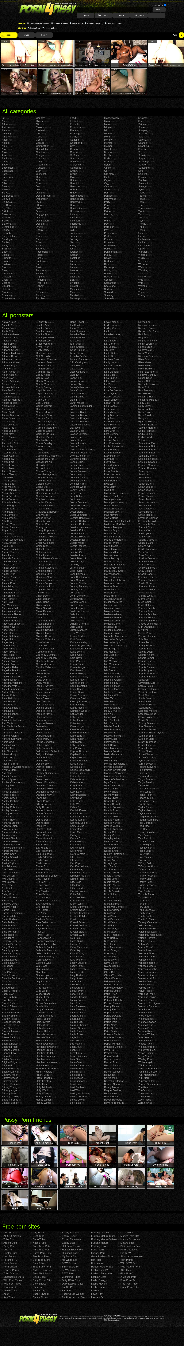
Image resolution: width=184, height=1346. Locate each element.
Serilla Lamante (147, 549)
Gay (72, 146)
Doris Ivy (41, 826)
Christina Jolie (44, 570)
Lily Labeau (110, 346)
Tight (141, 211)
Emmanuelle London (47, 875)
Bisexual (6, 214)
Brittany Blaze (9, 1093)
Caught (6, 286)
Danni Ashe (42, 717)
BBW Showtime (70, 1270)
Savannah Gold (147, 521)
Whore (142, 276)
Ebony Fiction (40, 1297)
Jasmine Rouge (79, 418)
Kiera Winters (77, 854)
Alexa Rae (7, 440)
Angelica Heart (10, 673)
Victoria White (146, 1034)
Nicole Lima (110, 878)
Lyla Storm (110, 486)
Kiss (72, 248)
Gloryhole (75, 164)
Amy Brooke (9, 595)
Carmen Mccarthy (46, 427)
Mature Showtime (130, 1239)
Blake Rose (8, 975)
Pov (106, 230)
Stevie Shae (145, 720)
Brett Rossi (8, 1034)
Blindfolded (8, 226)
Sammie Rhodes (147, 458)
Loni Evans (110, 424)
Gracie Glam (43, 1006)
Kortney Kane (77, 900)
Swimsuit (143, 183)
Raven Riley (111, 1096)
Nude (107, 158)
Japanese (75, 233)
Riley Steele (145, 368)
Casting (6, 282)
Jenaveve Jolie (78, 458)
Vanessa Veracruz (148, 972)
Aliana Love (8, 480)
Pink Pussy (110, 1040)
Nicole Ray (110, 885)
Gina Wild (41, 990)
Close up (41, 127)
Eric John (41, 882)
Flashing (40, 295)
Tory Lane (143, 906)
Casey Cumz (43, 449)
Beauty (6, 189)
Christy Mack (43, 586)
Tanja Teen (144, 773)
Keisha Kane (77, 779)
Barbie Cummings (12, 913)
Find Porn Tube (129, 1283)
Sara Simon (145, 477)
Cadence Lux (43, 353)
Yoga (141, 292)
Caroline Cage (44, 430)
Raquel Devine (112, 1090)
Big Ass (6, 192)
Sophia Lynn (145, 661)
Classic (40, 121)
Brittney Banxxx (10, 1102)
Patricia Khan (111, 997)
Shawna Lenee (146, 567)
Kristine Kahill (77, 916)
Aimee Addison (10, 381)
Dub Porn (8, 1249)
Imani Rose (76, 328)
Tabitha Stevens (147, 766)
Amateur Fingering (95, 23)
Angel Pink (8, 648)
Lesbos (95, 1290)
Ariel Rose (7, 760)
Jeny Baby (76, 496)
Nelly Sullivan (111, 844)
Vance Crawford (147, 947)
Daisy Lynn (42, 679)
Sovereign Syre (147, 682)
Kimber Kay (76, 869)
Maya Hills (110, 595)
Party (107, 202)
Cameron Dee (44, 362)
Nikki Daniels (111, 919)
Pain (106, 192)
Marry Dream (111, 574)
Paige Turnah (111, 984)
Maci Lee (109, 490)
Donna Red (42, 822)
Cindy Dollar (43, 598)
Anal (4, 139)
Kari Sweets (77, 670)
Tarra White (144, 791)
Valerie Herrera (146, 938)
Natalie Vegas (112, 826)
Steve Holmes (146, 717)
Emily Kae (41, 863)
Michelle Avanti (112, 679)
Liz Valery (109, 384)
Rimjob (108, 273)
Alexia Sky (8, 446)
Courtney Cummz (45, 654)
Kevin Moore (77, 832)
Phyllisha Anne (112, 1037)
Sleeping (143, 130)
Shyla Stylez (145, 592)
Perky (107, 208)
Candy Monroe (44, 384)
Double (40, 223)
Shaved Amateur (61, 23)
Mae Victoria (111, 518)
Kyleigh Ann (76, 944)
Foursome (75, 127)
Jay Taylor (75, 427)
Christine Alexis (44, 577)
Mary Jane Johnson (115, 580)
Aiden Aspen (9, 374)
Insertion (75, 220)
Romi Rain (144, 387)
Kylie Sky (75, 950)
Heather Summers (46, 1056)
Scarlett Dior (145, 527)
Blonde (6, 230)
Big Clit (6, 198)
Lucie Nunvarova (113, 446)
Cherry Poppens (45, 530)
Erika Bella (42, 894)
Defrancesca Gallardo (48, 751)
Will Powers (145, 1065)
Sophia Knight (146, 654)
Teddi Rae (144, 826)
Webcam (143, 267)
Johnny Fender (78, 586)
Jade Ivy (74, 374)
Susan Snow (145, 751)
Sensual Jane (146, 542)
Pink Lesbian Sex (130, 1246)
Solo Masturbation (115, 23)
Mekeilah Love (112, 608)
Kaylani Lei (76, 766)
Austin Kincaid (10, 857)
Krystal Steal (77, 931)
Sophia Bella (145, 648)
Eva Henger (42, 906)
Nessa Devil (111, 847)
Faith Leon (42, 925)
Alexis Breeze (9, 452)
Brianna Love (9, 1053)
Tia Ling (142, 860)
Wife (140, 279)
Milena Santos (112, 707)
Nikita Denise (111, 903)
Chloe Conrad (43, 539)
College (40, 142)
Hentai (73, 189)
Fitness (40, 292)
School (108, 279)
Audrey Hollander (11, 841)
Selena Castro (146, 539)
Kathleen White (78, 710)
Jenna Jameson (79, 468)
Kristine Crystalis (79, 913)
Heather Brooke (45, 1050)
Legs (73, 273)
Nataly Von (110, 835)
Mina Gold (110, 717)
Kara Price (76, 661)
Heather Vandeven (46, 1062)
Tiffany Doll (144, 863)
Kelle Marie (76, 782)
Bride (5, 251)
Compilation (42, 149)
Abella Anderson (11, 334)
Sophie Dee (145, 664)
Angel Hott (8, 639)
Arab (4, 149)
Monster (108, 142)
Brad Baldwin (9, 997)
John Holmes (77, 574)
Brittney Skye (43, 322)
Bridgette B (8, 1056)
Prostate (109, 242)
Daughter (41, 192)
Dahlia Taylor (43, 673)
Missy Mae (110, 732)
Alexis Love (8, 465)
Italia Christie (77, 346)
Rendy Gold (145, 350)
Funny (73, 136)
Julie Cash (76, 626)
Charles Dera (43, 502)
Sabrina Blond (146, 424)
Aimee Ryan (9, 384)
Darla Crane (43, 732)
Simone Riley (145, 611)
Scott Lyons (144, 533)
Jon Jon (74, 592)
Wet (140, 273)
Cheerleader (9, 298)
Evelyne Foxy (43, 919)
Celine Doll (42, 486)
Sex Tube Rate (41, 1256)
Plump (107, 220)
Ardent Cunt (10, 1242)
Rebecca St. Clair (148, 331)
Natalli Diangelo (113, 829)
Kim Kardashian (79, 866)
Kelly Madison (78, 794)
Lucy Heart (110, 455)
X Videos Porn (128, 1276)
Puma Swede (111, 1056)
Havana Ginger (44, 1043)
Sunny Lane (145, 745)
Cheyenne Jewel (45, 536)
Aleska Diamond (11, 415)
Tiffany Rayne (146, 872)
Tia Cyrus (143, 854)
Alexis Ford (8, 462)
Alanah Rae (8, 396)
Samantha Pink (146, 446)
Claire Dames (43, 611)
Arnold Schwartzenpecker (16, 766)
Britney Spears (10, 1081)
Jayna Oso (76, 446)
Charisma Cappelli (46, 493)
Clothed (40, 130)
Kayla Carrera (78, 757)
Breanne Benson (11, 1022)
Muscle (108, 149)
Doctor (39, 211)
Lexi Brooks (76, 1078)
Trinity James (145, 913)
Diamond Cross (44, 785)
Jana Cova (76, 390)
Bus (4, 267)
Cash (5, 279)
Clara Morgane (44, 620)
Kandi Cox (76, 654)
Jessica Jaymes (79, 527)
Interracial (75, 223)
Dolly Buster (43, 807)
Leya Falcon (111, 322)
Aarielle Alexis (10, 325)
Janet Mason (77, 402)
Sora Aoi (143, 679)
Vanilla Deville (146, 981)
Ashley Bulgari (10, 791)
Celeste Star (43, 483)
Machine (75, 289)
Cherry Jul (41, 527)
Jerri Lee (75, 499)
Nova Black (110, 962)
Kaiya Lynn (76, 651)
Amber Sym (8, 580)
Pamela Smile (112, 990)
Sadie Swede (145, 437)
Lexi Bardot (76, 1068)
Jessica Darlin (78, 521)
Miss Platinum (112, 729)
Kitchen (74, 251)
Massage (75, 298)
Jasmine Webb (78, 421)
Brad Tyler (7, 1000)
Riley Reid (144, 365)
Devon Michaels (45, 782)
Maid (73, 292)
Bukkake (6, 264)
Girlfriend (75, 155)
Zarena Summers (148, 1084)
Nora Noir (109, 956)
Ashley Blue (8, 785)
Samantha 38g (146, 443)
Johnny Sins (77, 589)
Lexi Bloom (76, 1074)
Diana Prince (43, 801)
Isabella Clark (77, 334)
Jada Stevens (77, 368)
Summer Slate (146, 738)
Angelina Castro (11, 676)
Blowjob (6, 233)
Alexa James (9, 430)
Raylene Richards (114, 1102)
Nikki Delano (111, 922)
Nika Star (109, 897)
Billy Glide (7, 972)
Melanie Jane (111, 611)
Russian (108, 276)
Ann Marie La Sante (13, 726)
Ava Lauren (8, 882)
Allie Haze (7, 511)
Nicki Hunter (111, 857)
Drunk (39, 226)
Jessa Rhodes (78, 505)
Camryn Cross (44, 368)
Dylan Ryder (43, 835)
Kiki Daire (75, 857)
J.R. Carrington (78, 362)
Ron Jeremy (145, 390)
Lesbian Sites (98, 1276)
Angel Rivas (8, 651)
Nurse (107, 161)
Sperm (142, 149)
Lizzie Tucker (111, 396)
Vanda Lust (144, 950)
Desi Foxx (41, 770)
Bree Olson (8, 1028)
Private (108, 239)
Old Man (109, 174)
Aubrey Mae (8, 835)
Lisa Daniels (111, 371)
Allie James (8, 514)
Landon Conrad (78, 997)
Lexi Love (75, 1084)
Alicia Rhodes (9, 493)
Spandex (143, 142)
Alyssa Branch (10, 549)
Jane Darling (77, 396)
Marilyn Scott (111, 561)
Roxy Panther (146, 409)
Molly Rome (111, 757)
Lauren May (76, 1022)
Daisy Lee (41, 676)
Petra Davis (110, 1031)
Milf (106, 130)
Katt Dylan (76, 742)
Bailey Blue (8, 894)
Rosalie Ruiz (145, 393)
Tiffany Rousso (146, 875)
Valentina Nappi (147, 931)
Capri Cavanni (44, 393)
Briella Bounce (10, 1059)
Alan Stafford (9, 390)
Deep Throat (43, 195)
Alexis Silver (9, 471)
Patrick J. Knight (113, 1000)
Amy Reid (7, 602)
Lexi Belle (75, 1071)
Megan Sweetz (112, 605)
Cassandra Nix (44, 462)
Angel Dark (8, 633)
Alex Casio (8, 421)
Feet (38, 267)
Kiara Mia (75, 844)
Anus (5, 146)
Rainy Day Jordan (114, 1081)
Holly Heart (42, 1084)
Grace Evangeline (46, 1003)
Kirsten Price (77, 878)
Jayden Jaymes (79, 434)
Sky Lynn (143, 630)
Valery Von (144, 944)
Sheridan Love (146, 586)
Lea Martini (76, 1043)
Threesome (144, 208)
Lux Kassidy (111, 477)
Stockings (143, 161)
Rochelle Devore (147, 384)
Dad (38, 186)
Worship (142, 286)
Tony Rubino (145, 897)
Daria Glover (43, 729)
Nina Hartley (111, 938)
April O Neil (8, 748)
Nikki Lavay (110, 928)
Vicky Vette (144, 1015)
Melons (108, 124)
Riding (107, 270)
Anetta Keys (8, 626)
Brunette (6, 258)
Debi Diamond (44, 748)
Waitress (143, 264)
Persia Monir (111, 1018)
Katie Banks (77, 717)
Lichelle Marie (112, 334)
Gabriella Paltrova (46, 950)
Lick (72, 279)
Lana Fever (76, 990)
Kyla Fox (75, 938)
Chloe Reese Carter (47, 558)
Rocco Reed (145, 378)
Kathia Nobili (77, 707)
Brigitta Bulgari (10, 1062)
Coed (39, 139)
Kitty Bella (75, 882)
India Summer (78, 331)
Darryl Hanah (43, 735)
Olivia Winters (112, 978)
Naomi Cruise (111, 801)
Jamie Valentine (79, 387)
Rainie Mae (110, 1078)
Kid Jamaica (77, 847)
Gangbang (76, 142)
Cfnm (5, 292)
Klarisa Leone (77, 891)
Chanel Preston (44, 490)
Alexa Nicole (9, 437)
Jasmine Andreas (79, 409)
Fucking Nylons (99, 1246)
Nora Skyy (110, 959)
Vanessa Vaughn (147, 969)
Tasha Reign (145, 794)
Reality (108, 258)
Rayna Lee (144, 322)
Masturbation (111, 118)
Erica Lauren (43, 888)
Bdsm (5, 183)
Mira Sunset (111, 723)
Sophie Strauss (146, 676)
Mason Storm (111, 586)
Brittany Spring (10, 1099)
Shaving (108, 295)
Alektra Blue (8, 406)
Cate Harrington (45, 474)
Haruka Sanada (44, 1040)
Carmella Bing (44, 415)
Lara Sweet (76, 1009)
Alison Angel (9, 505)
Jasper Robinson (79, 424)
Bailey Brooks (9, 897)
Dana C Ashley (44, 686)
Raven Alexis (111, 1093)
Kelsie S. (75, 807)
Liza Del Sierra (112, 390)
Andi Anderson (10, 617)
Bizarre (6, 217)
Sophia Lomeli (146, 658)
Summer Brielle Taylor (150, 732)
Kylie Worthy (77, 953)
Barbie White (9, 916)
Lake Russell (77, 984)
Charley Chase (44, 505)
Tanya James (145, 779)
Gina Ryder (42, 987)
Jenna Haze (77, 465)
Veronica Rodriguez (149, 1003)
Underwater (144, 239)
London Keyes (112, 421)
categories (139, 15)
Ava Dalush (8, 875)
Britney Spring (10, 1084)
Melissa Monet (112, 623)
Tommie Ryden (146, 894)
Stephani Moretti (147, 710)
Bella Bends (8, 925)
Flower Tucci (43, 934)
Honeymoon (77, 198)
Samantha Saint (147, 452)
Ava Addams (9, 866)
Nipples (108, 155)
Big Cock (7, 202)
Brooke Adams (44, 325)
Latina (73, 267)
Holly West (42, 1093)
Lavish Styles (77, 1028)
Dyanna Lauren (44, 832)
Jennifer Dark (77, 480)
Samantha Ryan (147, 449)
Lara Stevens (77, 1006)
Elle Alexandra (44, 850)
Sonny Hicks (145, 645)
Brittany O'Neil (10, 1096)
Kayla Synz (76, 763)
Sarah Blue (144, 483)
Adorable (7, 124)
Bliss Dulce (8, 981)
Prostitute (109, 245)
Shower (142, 118)
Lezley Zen (110, 328)
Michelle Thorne (113, 692)
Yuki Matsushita (147, 1074)
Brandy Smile (9, 1015)
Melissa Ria (110, 626)
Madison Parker (113, 508)
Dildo (39, 205)
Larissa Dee (77, 1012)
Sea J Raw (144, 536)
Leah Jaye (76, 1046)
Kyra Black (76, 956)
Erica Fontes (43, 885)
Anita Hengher (10, 714)
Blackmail (7, 223)
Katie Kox (75, 723)
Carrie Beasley (44, 443)
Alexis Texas (9, 474)
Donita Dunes (43, 813)
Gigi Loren (41, 981)
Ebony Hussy (69, 1236)
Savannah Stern (147, 524)
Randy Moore (111, 1087)
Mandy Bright (111, 530)
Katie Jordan (77, 720)
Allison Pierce (9, 527)
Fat (38, 264)
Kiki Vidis (75, 860)
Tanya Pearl (145, 782)
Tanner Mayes (146, 776)
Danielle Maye (44, 714)
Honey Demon (44, 1096)
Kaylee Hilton (77, 773)
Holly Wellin (42, 1090)
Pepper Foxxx (112, 1012)
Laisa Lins (75, 981)
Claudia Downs (44, 630)
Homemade (76, 195)
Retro (107, 264)
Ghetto (74, 152)
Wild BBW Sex (128, 1263)
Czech (39, 183)
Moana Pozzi (111, 751)
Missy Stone (111, 742)
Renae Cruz (145, 346)
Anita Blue (7, 704)
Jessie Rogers (78, 546)
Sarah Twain (145, 499)
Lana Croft (76, 987)
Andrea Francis (10, 620)
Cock (39, 136)
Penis (107, 205)
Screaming (110, 282)
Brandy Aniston (10, 1012)
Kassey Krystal (78, 701)
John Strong (77, 580)
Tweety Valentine (147, 922)
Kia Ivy (74, 835)
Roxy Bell (143, 402)
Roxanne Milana (147, 399)
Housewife (76, 202)
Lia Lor (108, 331)
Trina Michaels (146, 910)
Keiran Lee (76, 776)
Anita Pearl (8, 717)
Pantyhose (110, 198)
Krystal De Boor (79, 925)
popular (85, 15)
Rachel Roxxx (112, 1062)
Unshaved (144, 245)
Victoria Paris (145, 1025)
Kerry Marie (76, 829)
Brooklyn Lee (43, 340)
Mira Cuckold (111, 720)
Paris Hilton (110, 994)
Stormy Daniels (146, 723)
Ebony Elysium (41, 1294)
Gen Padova (43, 959)
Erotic (39, 236)
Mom (107, 136)
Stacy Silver (145, 701)
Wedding (143, 270)
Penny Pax (110, 1009)
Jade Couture (77, 371)
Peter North (110, 1025)
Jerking (74, 239)
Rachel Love (111, 1059)
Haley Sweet (43, 1022)
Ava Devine (8, 878)
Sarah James (145, 486)
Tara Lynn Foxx (147, 788)
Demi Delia (42, 760)
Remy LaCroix (146, 343)
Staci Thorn (144, 695)
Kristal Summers (79, 906)
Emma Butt (42, 866)
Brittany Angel (9, 1090)
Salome (142, 440)
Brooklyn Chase (45, 337)
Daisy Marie (42, 682)
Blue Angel (8, 987)
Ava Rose (7, 885)
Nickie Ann (110, 860)
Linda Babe (110, 353)
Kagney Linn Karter (81, 648)
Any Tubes (39, 1232)
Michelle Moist (112, 686)
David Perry (42, 738)
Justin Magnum (78, 630)
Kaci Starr (75, 639)
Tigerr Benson (146, 885)
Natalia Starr (111, 813)
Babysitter (7, 167)
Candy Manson (44, 381)
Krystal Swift (77, 934)
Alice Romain (9, 490)
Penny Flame (111, 1006)
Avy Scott (7, 891)
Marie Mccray (111, 558)
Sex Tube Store (41, 1259)
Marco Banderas (113, 539)
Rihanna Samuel (147, 356)
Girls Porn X (127, 1273)
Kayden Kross (78, 754)
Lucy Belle (110, 449)
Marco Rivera (111, 542)
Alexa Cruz (8, 427)
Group (73, 174)
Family (39, 258)
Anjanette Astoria (11, 720)
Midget (108, 127)
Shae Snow (144, 555)
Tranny (142, 223)
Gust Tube (38, 1236)
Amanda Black (10, 558)
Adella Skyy (8, 343)
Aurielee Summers (12, 847)
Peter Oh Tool (112, 1028)
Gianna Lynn (43, 975)
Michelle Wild (111, 695)
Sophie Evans (146, 667)
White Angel (145, 1062)
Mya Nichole (111, 791)
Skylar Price (145, 633)
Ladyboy (75, 261)
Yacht (141, 289)
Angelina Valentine (12, 682)
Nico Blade (110, 866)
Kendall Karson (78, 810)
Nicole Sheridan (113, 888)
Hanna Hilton (43, 1031)
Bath (4, 174)
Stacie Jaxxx (145, 698)
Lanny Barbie (77, 1000)
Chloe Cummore (45, 542)
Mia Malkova (111, 661)
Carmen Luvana (45, 424)
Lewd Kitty (97, 1294)
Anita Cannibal (10, 707)
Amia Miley (8, 586)
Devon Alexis (43, 776)
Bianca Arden (9, 953)
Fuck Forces (10, 1263)
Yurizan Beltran (146, 1081)
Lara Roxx (75, 1003)
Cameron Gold (44, 365)
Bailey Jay (7, 900)
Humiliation (76, 208)
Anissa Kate (8, 695)
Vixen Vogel (145, 1056)
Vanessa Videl (146, 975)
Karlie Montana (78, 686)
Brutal (5, 261)
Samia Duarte (146, 455)
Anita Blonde (9, 701)
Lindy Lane (110, 362)
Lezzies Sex (98, 1297)
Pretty (107, 236)
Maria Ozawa (111, 549)
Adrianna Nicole (11, 362)
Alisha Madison (10, 502)
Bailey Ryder (9, 906)
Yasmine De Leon (148, 1071)
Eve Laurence (43, 916)
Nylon (107, 164)
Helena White (43, 1065)
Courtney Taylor (45, 661)
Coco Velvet (42, 642)
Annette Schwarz (11, 738)
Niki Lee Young (112, 900)
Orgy (107, 183)
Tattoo (141, 192)
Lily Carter (110, 343)
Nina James (111, 941)
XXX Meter (126, 1270)
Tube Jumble (10, 1273)
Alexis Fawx (8, 458)
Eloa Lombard (44, 854)
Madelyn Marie (112, 499)
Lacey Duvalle (78, 962)
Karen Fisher (77, 664)
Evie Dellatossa (44, 922)
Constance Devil (45, 648)
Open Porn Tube (129, 1287)
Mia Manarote (112, 664)
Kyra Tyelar (76, 959)
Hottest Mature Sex (102, 1266)
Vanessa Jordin (147, 962)
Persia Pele (110, 1022)
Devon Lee (42, 779)
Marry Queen (111, 577)
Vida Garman (145, 1037)
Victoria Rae (145, 1031)
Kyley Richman (78, 947)
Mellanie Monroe (113, 630)
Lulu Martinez (111, 465)
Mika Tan (109, 698)
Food (73, 118)
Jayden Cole (77, 430)
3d (3, 118)
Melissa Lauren (112, 620)
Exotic (39, 245)
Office (107, 167)
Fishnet (40, 286)
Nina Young (110, 950)
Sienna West (145, 595)
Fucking (74, 133)
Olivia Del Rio (111, 972)
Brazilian (6, 248)
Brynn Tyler (42, 346)
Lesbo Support (99, 1287)
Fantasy (40, 261)
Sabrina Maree (146, 427)
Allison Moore (9, 524)
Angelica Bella (10, 667)
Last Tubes (9, 1256)
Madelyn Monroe (113, 502)
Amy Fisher (8, 598)
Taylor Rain (144, 807)
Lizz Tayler (110, 393)
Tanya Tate (144, 785)
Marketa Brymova (114, 564)
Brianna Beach (10, 1043)
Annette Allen (9, 735)
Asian (5, 152)
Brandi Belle (8, 1003)
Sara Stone (144, 480)
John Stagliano (78, 577)
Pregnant (109, 233)
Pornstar (109, 226)
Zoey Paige (144, 1099)
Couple (40, 158)
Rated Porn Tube (42, 1253)
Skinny (142, 124)
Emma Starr (42, 872)
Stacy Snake (145, 704)
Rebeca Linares (147, 325)
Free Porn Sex (128, 1280)
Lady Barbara (77, 975)
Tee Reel (143, 829)
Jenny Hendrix (78, 490)
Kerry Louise (77, 826)
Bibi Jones (7, 966)
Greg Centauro (44, 1009)
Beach (5, 186)
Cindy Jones (43, 605)
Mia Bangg (110, 648)
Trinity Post (144, 916)
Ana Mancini (9, 605)
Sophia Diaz (145, 651)
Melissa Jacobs (112, 617)
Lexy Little (75, 1102)
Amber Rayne (9, 577)
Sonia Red (144, 642)
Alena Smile (8, 412)
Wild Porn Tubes (12, 1280)
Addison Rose (10, 340)
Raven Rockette (113, 1099)
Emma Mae (42, 869)
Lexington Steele (79, 1093)
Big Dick (6, 205)
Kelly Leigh (76, 791)
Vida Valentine (146, 1040)
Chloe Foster (43, 549)
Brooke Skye (43, 334)
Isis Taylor (75, 343)
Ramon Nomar (112, 1084)
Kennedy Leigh (78, 822)
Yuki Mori (143, 1078)
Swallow (142, 180)
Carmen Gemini (45, 418)
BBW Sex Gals (70, 1266)
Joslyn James (77, 605)
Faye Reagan (43, 928)
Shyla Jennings (146, 589)
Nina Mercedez (112, 947)
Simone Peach (146, 608)
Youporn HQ (10, 1287)
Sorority (142, 139)
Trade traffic (116, 1315)
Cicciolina (41, 592)
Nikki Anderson (112, 910)
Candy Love (42, 378)
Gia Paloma (42, 969)
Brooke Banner (44, 328)
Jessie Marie (77, 542)
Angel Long (8, 642)
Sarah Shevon (146, 496)
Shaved (108, 292)
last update (103, 15)
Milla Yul (109, 714)
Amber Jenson (10, 570)
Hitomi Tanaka (44, 1078)
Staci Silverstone (147, 692)
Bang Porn (9, 1246)
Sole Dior (143, 639)
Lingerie (74, 282)
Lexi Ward (75, 1090)
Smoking (143, 133)
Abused (6, 121)
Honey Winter (43, 1102)
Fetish (39, 273)
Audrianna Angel (11, 844)
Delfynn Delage (44, 754)
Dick (38, 202)
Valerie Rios (145, 941)
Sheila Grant (145, 583)
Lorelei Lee (110, 437)
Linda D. (109, 356)
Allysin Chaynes (11, 536)
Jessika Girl (76, 552)
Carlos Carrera (44, 406)
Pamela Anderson (114, 987)
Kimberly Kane (78, 875)
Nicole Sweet (111, 891)
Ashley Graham (10, 801)
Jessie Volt (76, 549)
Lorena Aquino (112, 440)
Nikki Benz (110, 913)
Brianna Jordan (10, 1050)
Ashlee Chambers (12, 782)
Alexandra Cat (10, 443)
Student (142, 174)
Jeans (73, 236)
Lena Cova (76, 1062)
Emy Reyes (42, 878)
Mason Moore (112, 583)
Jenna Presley (78, 471)
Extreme (40, 248)
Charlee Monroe (45, 499)
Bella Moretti (9, 931)
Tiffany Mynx (145, 869)
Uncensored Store (13, 1276)
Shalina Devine (146, 558)
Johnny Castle (78, 583)
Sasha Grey (145, 508)
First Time (41, 282)
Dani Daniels (43, 701)
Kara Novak (76, 658)
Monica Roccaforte (114, 763)
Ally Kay (6, 533)
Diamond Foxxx (44, 788)
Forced (74, 124)
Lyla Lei (108, 483)
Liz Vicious (110, 387)
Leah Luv (75, 1050)
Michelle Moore (112, 689)
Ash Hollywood (10, 779)
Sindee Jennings (147, 623)
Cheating (7, 295)
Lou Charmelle (112, 443)
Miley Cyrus (110, 710)
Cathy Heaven (44, 477)
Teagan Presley (147, 816)
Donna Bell (42, 816)
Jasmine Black (78, 412)
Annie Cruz (8, 742)
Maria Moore (111, 546)
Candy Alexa (43, 374)
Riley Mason (145, 362)
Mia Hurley (110, 651)
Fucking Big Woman (73, 1294)
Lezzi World (127, 1232)
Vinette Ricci (145, 1043)
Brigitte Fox (8, 1065)
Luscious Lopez (113, 474)
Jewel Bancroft (78, 558)
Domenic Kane (44, 810)
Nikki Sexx (110, 931)
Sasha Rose (145, 511)
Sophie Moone (146, 673)
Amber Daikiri (9, 567)
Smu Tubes (39, 1263)
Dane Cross (42, 698)
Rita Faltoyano (146, 371)
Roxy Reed (144, 415)
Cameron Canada (46, 359)
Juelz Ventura (77, 611)
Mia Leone (110, 654)
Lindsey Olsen (112, 359)
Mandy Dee (110, 533)
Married (74, 295)
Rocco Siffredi (51, 28)
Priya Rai (109, 1050)
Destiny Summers (46, 773)
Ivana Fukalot (77, 350)
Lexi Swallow (77, 1087)
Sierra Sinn (144, 598)
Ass (4, 155)
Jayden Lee (76, 437)
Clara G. (40, 617)
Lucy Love (110, 462)
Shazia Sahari (146, 574)
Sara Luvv (144, 474)
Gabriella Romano (46, 953)
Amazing (7, 133)
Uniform (142, 242)
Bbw (4, 180)
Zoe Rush (143, 1087)
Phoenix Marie (112, 1034)
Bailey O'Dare (9, 903)
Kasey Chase (77, 695)
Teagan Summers (148, 819)
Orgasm (108, 180)
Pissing (108, 217)
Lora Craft (109, 430)
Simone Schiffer (147, 614)
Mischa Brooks (112, 726)
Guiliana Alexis (44, 1012)
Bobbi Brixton (9, 990)
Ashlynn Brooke (10, 822)
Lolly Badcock (112, 415)
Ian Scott (75, 325)
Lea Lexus (76, 1040)
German (74, 149)
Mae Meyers (111, 514)
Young (141, 295)
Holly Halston (43, 1081)
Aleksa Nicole (9, 402)
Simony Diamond (147, 620)
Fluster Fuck (10, 1253)
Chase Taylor (43, 518)
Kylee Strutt (76, 941)
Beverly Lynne (10, 950)
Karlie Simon (77, 689)
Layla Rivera (77, 1031)
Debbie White (43, 745)
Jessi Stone (76, 511)
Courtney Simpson (46, 658)
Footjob (74, 121)
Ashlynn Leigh (10, 826)
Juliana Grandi (78, 623)
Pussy (107, 254)
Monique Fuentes (114, 776)
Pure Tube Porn (41, 1249)
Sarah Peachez (147, 493)
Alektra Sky (8, 409)
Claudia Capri (43, 626)
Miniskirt (108, 133)
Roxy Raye (144, 412)
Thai (140, 205)
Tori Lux (142, 903)
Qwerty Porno (11, 1270)
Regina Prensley (147, 340)
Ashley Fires (9, 794)
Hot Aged (96, 1259)
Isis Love (75, 340)
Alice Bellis (8, 483)
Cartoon (6, 276)
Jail (72, 230)
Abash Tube (10, 1290)
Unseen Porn (10, 1232)
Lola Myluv (110, 412)
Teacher (142, 195)
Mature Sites (127, 1242)
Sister (141, 121)
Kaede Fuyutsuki (79, 645)
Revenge (109, 267)
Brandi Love (8, 1009)
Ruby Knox (144, 418)
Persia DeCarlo (112, 1015)
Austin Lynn (8, 860)
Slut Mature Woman (131, 1256)
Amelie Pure (9, 583)
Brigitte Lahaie (10, 1071)
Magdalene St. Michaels (117, 521)
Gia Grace (41, 966)
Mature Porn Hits (129, 1236)
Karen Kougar (78, 667)
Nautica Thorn (112, 841)
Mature (108, 121)
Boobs (5, 242)
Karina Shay (35, 28)
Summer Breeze (147, 729)
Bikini (5, 211)
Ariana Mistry (9, 754)
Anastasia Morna (11, 611)
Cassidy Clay (43, 465)
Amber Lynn (8, 574)
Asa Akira (7, 773)
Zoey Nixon (144, 1096)
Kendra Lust (77, 813)
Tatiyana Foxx (146, 801)
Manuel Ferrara (112, 536)
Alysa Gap (7, 546)
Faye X (40, 931)
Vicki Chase (145, 1012)
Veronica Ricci (146, 1000)
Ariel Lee (7, 757)
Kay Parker (76, 748)
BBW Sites (68, 1273)
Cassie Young (43, 471)
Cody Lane (42, 645)
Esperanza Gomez (46, 900)
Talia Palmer (145, 770)
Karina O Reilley (79, 676)
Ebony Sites (68, 1242)
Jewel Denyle (77, 561)
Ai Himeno (7, 368)
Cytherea (41, 670)
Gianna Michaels (45, 978)
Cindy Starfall (43, 608)
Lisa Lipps (110, 374)
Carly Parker (43, 409)
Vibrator (142, 251)
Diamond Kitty (44, 794)
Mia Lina (109, 658)
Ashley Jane (9, 804)
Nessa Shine (111, 850)
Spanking (143, 146)
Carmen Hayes (44, 421)
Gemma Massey (45, 956)
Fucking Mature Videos (104, 1239)
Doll (38, 217)
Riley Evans (145, 359)
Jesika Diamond (79, 502)
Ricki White (144, 353)
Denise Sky (42, 763)
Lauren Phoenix (79, 1025)
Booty (5, 245)
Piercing (108, 214)
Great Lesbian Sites (102, 1256)
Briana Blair (8, 1040)
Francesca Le (43, 938)
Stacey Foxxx (145, 686)
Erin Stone (42, 897)
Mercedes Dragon (114, 639)
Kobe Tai (75, 894)
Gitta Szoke (42, 1000)
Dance (39, 189)
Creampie (41, 164)
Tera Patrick (145, 838)
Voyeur (142, 261)
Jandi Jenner (77, 393)
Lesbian (74, 276)
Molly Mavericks (113, 754)
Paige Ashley (111, 981)
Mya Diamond (112, 785)
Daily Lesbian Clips (72, 1283)
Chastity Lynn (43, 521)
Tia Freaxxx (144, 857)
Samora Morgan (147, 465)
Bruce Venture (44, 343)
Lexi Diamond (77, 1081)
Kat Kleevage (77, 704)
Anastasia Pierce (11, 614)
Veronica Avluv (146, 994)
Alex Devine (8, 424)
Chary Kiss (42, 514)
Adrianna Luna (10, 359)
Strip (140, 170)
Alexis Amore (9, 449)
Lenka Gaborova (79, 1065)
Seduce (108, 289)
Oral (106, 177)
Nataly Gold (110, 832)
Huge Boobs (77, 23)
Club (38, 133)
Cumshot (41, 174)
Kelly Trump (76, 801)
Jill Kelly (74, 564)
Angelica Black (10, 670)
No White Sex (69, 1259)
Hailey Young (43, 1018)
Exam (39, 242)
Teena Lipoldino (147, 832)
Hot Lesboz (97, 1263)
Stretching (144, 167)
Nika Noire (110, 894)
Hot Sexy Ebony (71, 1246)
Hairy (73, 180)
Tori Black (143, 900)
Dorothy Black (44, 829)
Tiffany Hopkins (147, 866)
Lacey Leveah (78, 969)
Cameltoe (7, 273)
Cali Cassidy (43, 356)
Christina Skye (44, 574)
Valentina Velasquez (149, 934)
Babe (5, 164)
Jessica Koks (77, 530)
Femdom (41, 270)
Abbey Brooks (10, 328)
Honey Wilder (43, 1099)
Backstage (8, 170)
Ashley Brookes (10, 788)
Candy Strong (43, 387)
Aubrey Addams (11, 832)
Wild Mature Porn (130, 1266)
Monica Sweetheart (115, 770)
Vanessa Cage (146, 956)
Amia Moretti (9, 589)
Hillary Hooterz (44, 1071)
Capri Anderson (44, 390)
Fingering (41, 279)
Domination (42, 220)
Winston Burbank (147, 1068)
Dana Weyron (43, 695)
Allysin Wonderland (12, 539)
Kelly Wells (76, 804)
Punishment (111, 251)
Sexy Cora (144, 552)
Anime (5, 142)
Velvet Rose (145, 990)
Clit (38, 124)
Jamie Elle (76, 384)
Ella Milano (42, 847)
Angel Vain (8, 654)
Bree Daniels (9, 1025)
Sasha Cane (145, 505)
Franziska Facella (46, 944)
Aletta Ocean (9, 418)
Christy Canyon (44, 583)
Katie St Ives (77, 729)
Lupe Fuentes (112, 471)
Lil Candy (109, 337)
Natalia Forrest (112, 807)
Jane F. (74, 399)
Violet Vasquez (146, 1050)
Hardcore (75, 186)
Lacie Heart (76, 972)
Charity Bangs (44, 496)
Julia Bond (76, 617)
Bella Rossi (8, 934)
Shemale (109, 298)
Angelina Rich (9, 679)
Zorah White (145, 1102)
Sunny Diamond (147, 742)
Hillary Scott (42, 1074)
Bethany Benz (10, 941)
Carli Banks (42, 402)
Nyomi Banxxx (112, 966)
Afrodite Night (9, 365)
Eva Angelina (43, 903)
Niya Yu (108, 953)
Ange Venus (8, 630)
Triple (141, 226)
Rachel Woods (112, 1071)
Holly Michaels (44, 1087)
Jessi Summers (78, 514)
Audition (6, 158)
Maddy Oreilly (112, 496)
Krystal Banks (77, 922)
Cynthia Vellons (44, 667)
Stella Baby (144, 707)
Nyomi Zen (110, 969)
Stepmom (143, 158)
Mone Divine (111, 760)
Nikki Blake (110, 916)
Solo (140, 136)
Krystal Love (77, 928)
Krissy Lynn (76, 903)
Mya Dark (109, 782)
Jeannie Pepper (79, 452)
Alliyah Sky (8, 530)
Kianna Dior (76, 838)
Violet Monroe (146, 1046)
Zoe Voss (143, 1090)
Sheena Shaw (146, 580)
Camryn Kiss (43, 371)
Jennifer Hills (77, 483)
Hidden (74, 192)
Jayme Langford (79, 443)
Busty (5, 270)
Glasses (74, 161)
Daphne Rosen (44, 723)
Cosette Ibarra (44, 651)
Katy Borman (77, 745)
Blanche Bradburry (12, 978)
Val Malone (144, 925)
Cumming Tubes (71, 1276)
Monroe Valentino (114, 779)
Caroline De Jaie (45, 434)
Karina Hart (76, 673)
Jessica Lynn (77, 533)
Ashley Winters (10, 813)
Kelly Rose (76, 798)
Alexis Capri (8, 455)
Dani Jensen (43, 704)
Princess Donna (113, 1046)
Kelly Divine (76, 785)
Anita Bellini (8, 698)
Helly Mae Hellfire (46, 1068)
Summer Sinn (146, 735)
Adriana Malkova (11, 353)
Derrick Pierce (44, 766)
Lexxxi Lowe (77, 1099)
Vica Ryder (144, 1009)
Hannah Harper (44, 1034)
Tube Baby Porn (42, 1266)
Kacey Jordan (77, 636)
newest (26, 35)
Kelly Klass (76, 788)
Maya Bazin (110, 589)
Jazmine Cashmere (81, 449)
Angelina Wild (9, 686)
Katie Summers (78, 732)
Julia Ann (75, 614)
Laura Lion (76, 1018)
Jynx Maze (76, 633)
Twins (141, 230)
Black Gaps (39, 1276)
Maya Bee (110, 592)
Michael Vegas (112, 676)
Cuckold (40, 167)
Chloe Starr (42, 561)
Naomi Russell (112, 804)
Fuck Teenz (97, 1249)
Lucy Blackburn (112, 452)
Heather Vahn (43, 1059)
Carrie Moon (43, 446)
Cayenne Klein (44, 480)
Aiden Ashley (9, 371)
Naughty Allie (111, 838)
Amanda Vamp (10, 561)
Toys (140, 220)
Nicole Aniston (112, 872)
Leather (74, 270)
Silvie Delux (145, 605)
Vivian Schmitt (146, 1053)
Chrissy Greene (44, 564)
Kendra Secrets (78, 816)
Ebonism (37, 1287)
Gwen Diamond (44, 1015)
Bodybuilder (8, 236)
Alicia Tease (8, 499)
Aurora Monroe (10, 850)
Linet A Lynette (112, 365)
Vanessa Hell (145, 959)
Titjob (141, 214)
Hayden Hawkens (46, 1046)
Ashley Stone (9, 810)
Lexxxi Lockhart (79, 1096)
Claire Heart (42, 614)
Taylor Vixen (145, 810)
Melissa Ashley (112, 614)
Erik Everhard (43, 891)
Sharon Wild (145, 564)
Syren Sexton (145, 763)
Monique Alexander (115, 773)
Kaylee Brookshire (80, 770)
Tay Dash (143, 804)
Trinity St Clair (146, 919)
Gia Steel (41, 972)
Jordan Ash (76, 598)
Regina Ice (144, 337)
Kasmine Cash (78, 698)
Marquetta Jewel (113, 570)
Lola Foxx (109, 409)
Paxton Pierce (112, 1003)
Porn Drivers (10, 1266)
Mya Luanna (111, 788)
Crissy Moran (43, 664)
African (6, 127)
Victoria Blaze (146, 1018)
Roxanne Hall (145, 396)
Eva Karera (42, 910)
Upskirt (142, 248)
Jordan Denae (78, 602)
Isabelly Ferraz (78, 337)
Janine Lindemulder (81, 406)
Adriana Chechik (11, 350)
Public (107, 248)
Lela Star (75, 1059)
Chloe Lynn (42, 555)
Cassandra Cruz (45, 458)
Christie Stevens (45, 567)
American (7, 136)
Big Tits (6, 208)
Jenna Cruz (76, 462)
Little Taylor (110, 381)
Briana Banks (9, 1037)
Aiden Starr (8, 378)
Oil (105, 170)
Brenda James (10, 1031)
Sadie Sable (145, 434)
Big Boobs (7, 195)
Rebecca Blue (146, 328)
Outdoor (108, 189)
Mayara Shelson (113, 598)
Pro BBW (125, 1253)
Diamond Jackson (46, 791)
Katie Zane (76, 735)
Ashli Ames (8, 816)
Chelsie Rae (43, 524)
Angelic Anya (9, 661)
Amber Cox (8, 564)
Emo (38, 233)
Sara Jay (143, 471)
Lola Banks (110, 406)
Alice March (8, 486)
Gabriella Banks (45, 947)
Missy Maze (111, 738)
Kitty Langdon (77, 888)
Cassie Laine (43, 468)
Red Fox (143, 334)
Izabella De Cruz (79, 356)
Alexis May (8, 468)
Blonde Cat (8, 984)
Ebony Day (39, 1290)
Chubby (40, 118)
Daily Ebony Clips (42, 1280)
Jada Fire (75, 365)
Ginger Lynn (43, 997)
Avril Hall (7, 888)
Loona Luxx (110, 427)
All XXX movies (12, 1236)
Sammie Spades (147, 462)
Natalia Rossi (111, 810)
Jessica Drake (78, 524)
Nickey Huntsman (114, 854)
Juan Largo (76, 608)
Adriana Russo (10, 356)
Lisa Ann (109, 368)
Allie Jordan (8, 518)
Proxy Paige (111, 1053)
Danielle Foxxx (44, 710)
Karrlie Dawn (77, 692)
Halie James (43, 1028)
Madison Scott (112, 511)
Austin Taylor (9, 863)
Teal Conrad (145, 822)
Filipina (40, 276)
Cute (38, 180)
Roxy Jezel (144, 406)
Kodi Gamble (77, 897)
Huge (73, 205)
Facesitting (42, 251)
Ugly (140, 233)
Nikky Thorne (111, 934)
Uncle (141, 236)
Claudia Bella (43, 623)
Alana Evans (9, 393)
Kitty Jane (75, 885)
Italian (73, 226)
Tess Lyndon (145, 847)
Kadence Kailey (79, 642)
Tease (141, 198)
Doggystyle (42, 214)
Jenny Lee (76, 493)
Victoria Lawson (147, 1022)
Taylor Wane (145, 813)
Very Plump (126, 1259)
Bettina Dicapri (10, 944)
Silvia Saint (144, 602)
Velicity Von (144, 987)
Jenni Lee (75, 474)
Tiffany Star (144, 878)
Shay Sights (145, 570)
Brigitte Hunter (10, 1068)
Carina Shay (43, 396)
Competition (42, 146)
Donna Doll (42, 819)
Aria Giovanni (9, 751)
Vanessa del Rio (147, 978)
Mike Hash (110, 701)
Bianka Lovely (10, 962)
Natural (108, 152)
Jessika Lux (76, 555)
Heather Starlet (44, 1053)
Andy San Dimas (11, 623)
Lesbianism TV (99, 1270)
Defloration (42, 198)
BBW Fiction (69, 1263)
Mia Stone (110, 670)
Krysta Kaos (77, 919)
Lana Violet (76, 994)
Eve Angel (41, 913)
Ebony (39, 230)
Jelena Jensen (78, 455)
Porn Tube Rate (41, 1246)
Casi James (42, 452)
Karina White (77, 682)
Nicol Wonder (111, 869)
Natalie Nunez (112, 822)
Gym (72, 177)
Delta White (42, 757)
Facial (39, 254)
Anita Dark (8, 710)
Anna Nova (8, 729)
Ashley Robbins (10, 807)
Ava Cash (7, 869)
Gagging (75, 139)
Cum (38, 170)
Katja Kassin (77, 738)
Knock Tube (39, 1242)
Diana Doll (41, 798)
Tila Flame (144, 888)
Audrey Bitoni (9, 838)
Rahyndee (110, 1074)
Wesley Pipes (146, 1059)
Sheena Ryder (146, 577)
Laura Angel (77, 1015)
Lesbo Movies (99, 1283)
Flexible (40, 298)
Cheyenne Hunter (46, 533)
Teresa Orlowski (147, 841)
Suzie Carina (145, 757)
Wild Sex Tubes (12, 1283)
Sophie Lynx (145, 670)
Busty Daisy (42, 350)
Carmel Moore (44, 412)
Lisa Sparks (110, 378)
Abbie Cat (7, 331)
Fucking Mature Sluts (103, 1236)
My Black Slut (69, 1256)
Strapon (142, 164)
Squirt (141, 155)
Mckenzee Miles (113, 602)
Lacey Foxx (76, 966)
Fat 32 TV (67, 1287)
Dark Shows (39, 1283)
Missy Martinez (112, 735)
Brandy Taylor (9, 1018)
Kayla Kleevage (79, 760)
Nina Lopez (110, 944)
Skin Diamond (146, 626)
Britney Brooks (10, 1078)
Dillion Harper (43, 804)
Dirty (38, 208)
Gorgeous (75, 167)
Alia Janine (8, 477)
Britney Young (9, 1087)
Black (5, 220)
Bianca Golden (10, 956)
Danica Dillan (43, 707)
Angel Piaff (8, 645)
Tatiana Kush (145, 798)
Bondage (7, 239)
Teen (141, 202)
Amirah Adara (9, 592)
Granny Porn (98, 1253)
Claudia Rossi (43, 636)
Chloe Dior (42, 546)
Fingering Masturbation (39, 23)
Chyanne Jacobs (45, 589)
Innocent (75, 217)
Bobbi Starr (8, 994)
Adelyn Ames (9, 346)
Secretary (109, 286)
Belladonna (8, 938)
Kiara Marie (76, 841)
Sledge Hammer (147, 636)
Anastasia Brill (10, 608)
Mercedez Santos (114, 645)
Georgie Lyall (43, 962)
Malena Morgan (113, 527)
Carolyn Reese (44, 440)
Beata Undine (9, 919)
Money (108, 139)
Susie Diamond (146, 754)
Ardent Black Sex (42, 1270)
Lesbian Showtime (101, 1273)
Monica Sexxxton (113, 766)
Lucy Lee (109, 458)
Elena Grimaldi (44, 838)
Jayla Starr (76, 440)
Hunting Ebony (70, 1253)
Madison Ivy (111, 505)
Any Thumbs (10, 1297)
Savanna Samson (148, 518)
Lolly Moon (110, 418)
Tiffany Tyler (145, 882)
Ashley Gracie (10, 798)
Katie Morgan (77, 726)
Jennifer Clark (78, 477)
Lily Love (109, 350)
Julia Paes (76, 620)
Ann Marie (7, 723)
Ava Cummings (10, 872)
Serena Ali (144, 546)
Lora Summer (111, 434)
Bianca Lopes (9, 959)
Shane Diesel (145, 561)
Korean (74, 254)
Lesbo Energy (99, 1280)
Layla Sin (75, 1037)
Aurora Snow (9, 854)
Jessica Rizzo (77, 539)
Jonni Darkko (77, 595)
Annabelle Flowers (12, 732)
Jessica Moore (78, 536)
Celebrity (7, 289)
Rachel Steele (112, 1068)
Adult (6, 1294)
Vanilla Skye (145, 984)
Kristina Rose (77, 910)
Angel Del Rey (10, 636)
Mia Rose (109, 667)
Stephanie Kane (147, 714)
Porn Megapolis (129, 1249)
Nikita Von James (114, 906)
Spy (140, 152)
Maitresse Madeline (115, 524)
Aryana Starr (9, 770)
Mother (108, 146)
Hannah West (43, 1037)
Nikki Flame (110, 925)
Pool (106, 223)
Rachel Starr (111, 1065)
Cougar (40, 155)
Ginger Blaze (43, 994)
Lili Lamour (110, 340)
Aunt (4, 161)
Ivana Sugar (77, 353)
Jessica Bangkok (79, 518)
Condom (40, 152)
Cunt (38, 177)
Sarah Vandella (146, 502)
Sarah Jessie (145, 490)
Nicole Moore (111, 882)
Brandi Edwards (11, 1006)
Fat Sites (67, 1290)
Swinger (142, 186)
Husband (75, 211)
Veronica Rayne (147, 997)
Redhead (109, 261)
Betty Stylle (8, 947)
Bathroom (7, 177)
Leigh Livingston (79, 1056)
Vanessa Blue (146, 953)
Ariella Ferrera (10, 763)
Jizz (72, 242)
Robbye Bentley (147, 374)
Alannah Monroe (11, 399)
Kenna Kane (77, 819)
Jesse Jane (76, 508)
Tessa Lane (144, 850)
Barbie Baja (8, 910)
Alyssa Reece (9, 552)
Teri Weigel (144, 844)
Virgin (141, 258)
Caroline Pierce (44, 437)
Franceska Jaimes (46, 941)
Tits (140, 217)
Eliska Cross (43, 841)
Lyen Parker (111, 480)
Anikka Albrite (9, 692)
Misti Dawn (110, 745)
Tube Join (8, 1239)
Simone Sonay (146, 617)
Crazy (39, 161)
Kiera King (76, 850)
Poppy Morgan (112, 1043)
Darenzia (41, 726)
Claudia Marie (43, 633)
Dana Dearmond (45, 689)
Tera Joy (143, 835)
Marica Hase (111, 555)
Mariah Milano (112, 552)
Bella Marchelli (10, 928)
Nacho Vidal (111, 794)
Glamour (75, 158)
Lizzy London (111, 399)
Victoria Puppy (146, 1028)
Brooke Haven (44, 331)
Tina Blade (144, 891)
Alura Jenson (9, 542)
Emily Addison (44, 857)
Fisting (39, 289)
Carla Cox (41, 399)
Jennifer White (78, 486)
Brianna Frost (9, 1046)
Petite (107, 211)
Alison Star (8, 508)
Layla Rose (76, 1034)
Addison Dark (9, 337)
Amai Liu (7, 555)
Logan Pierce (111, 402)
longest (121, 15)
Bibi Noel (7, 969)
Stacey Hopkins (147, 689)
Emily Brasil (42, 860)
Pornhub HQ (10, 1259)
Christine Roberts (45, 580)
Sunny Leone (145, 748)
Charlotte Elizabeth (46, 511)
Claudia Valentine (45, 639)
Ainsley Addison (11, 387)
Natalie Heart (111, 819)
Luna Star (109, 468)
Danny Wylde (43, 720)
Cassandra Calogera (47, 455)
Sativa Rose (145, 514)
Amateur (6, 130)
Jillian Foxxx (77, 567)
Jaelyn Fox (76, 378)
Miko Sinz (109, 704)
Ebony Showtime (71, 1239)
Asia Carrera (9, 829)
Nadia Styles (111, 798)
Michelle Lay (111, 682)
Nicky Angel (110, 863)
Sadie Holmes (146, 430)
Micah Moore (111, 673)
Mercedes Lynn (112, 642)
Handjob (74, 183)
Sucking (142, 177)
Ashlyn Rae (8, 819)
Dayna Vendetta (45, 742)
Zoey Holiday (145, 1093)
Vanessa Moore (147, 966)
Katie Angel (76, 714)
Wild (140, 282)
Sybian (142, 189)
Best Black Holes (42, 1273)
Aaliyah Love (9, 322)
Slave (141, 127)
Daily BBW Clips (71, 1280)
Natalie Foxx (111, 816)
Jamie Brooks (77, 381)
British (5, 254)
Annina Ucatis (9, 745)
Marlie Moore (111, 567)
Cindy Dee (42, 595)
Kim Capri (75, 863)
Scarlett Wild (145, 530)
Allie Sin (6, 521)
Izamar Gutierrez (79, 359)
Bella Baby (8, 922)
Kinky (73, 245)
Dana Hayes (43, 692)
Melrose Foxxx (112, 633)
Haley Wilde (42, 1025)
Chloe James (43, 552)
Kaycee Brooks (78, 751)
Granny (74, 170)
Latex (73, 264)
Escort (39, 239)
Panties (108, 195)
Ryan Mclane (145, 421)
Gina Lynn (41, 984)
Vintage (142, 254)
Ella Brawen (42, 844)
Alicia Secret (9, 496)
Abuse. (117, 1320)
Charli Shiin (42, 508)
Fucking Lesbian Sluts (74, 1297)
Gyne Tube (39, 1239)
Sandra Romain (147, 468)
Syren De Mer (146, 760)
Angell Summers (11, 689)
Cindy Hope (42, 602)
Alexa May (8, 434)
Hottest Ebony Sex (72, 1249)
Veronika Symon (147, 1006)
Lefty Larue (76, 1053)
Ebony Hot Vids (70, 1232)
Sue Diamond (146, 726)
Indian (73, 214)
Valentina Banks (147, 928)
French (74, 130)
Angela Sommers (11, 658)
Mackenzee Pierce (114, 493)
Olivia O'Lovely (112, 975)
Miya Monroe (111, 748)
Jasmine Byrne (78, 415)
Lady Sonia (76, 978)
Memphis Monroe (114, 636)
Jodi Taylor (76, 570)
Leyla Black (110, 325)
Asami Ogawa (10, 776)
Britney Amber (10, 1074)
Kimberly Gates (78, 872)
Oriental (108, 186)
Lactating (75, 258)
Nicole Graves (112, 875)
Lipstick (74, 286)
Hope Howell (77, 322)
